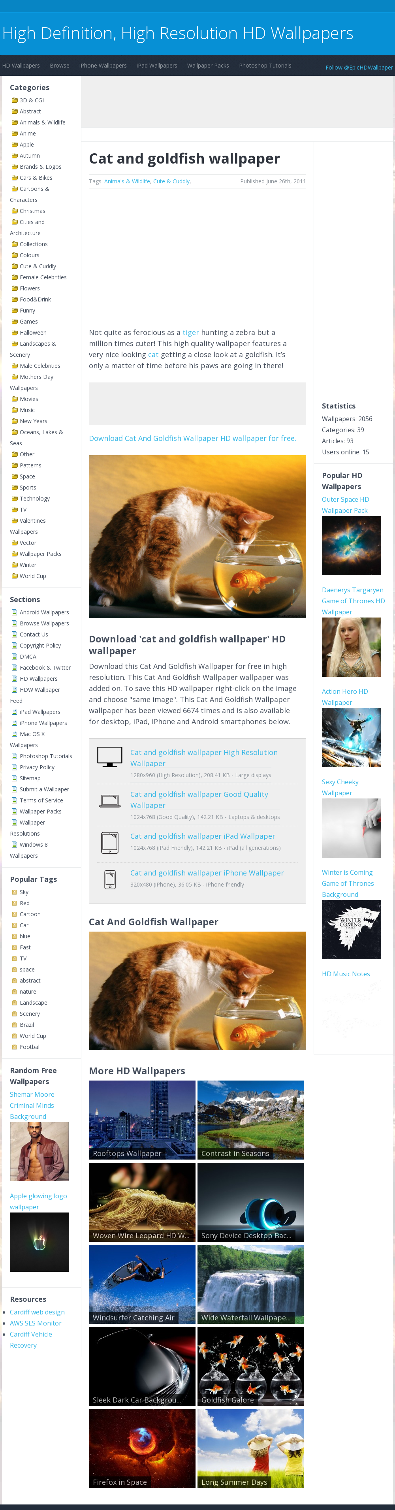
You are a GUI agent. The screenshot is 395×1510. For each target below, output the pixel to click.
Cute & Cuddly (38, 266)
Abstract (30, 111)
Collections (34, 244)
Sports (28, 487)
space (27, 969)
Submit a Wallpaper (44, 789)
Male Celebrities (40, 365)
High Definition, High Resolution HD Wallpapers (178, 32)
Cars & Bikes (36, 177)
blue (25, 936)
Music (27, 410)
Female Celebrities (43, 277)
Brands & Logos (41, 166)
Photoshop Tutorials (265, 65)
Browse (60, 65)
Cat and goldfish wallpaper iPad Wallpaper (202, 836)
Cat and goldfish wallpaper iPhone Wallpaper (207, 867)
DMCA (28, 656)
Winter (28, 565)
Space (27, 476)
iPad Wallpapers (157, 65)
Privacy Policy (37, 767)
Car (24, 925)
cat (153, 354)
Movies (29, 399)
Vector (28, 542)
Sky (24, 892)
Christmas (32, 211)
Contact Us (34, 634)
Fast (25, 947)
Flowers (30, 288)
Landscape (33, 1002)
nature (28, 991)
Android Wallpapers (44, 612)
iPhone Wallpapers (103, 65)
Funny (27, 310)
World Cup (33, 576)
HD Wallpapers (21, 65)
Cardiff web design (37, 1312)
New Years (33, 421)
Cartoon (30, 914)
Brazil (27, 1024)
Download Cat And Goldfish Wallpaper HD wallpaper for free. (192, 438)
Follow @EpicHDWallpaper (359, 67)
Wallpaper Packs (208, 65)
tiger (190, 332)
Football (30, 1047)
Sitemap (30, 778)
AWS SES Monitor (36, 1323)
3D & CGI (32, 100)
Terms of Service (41, 800)
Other (27, 454)
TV (23, 509)
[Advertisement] (146, 7)
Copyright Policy (40, 645)
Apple (27, 144)
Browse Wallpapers (44, 623)
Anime (28, 133)
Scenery (30, 1013)
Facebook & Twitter (45, 667)
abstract (30, 980)
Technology (35, 498)
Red (25, 903)
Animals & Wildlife (43, 122)
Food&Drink (35, 299)
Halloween (33, 332)
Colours (30, 255)
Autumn (30, 155)
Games (29, 321)
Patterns (30, 465)
